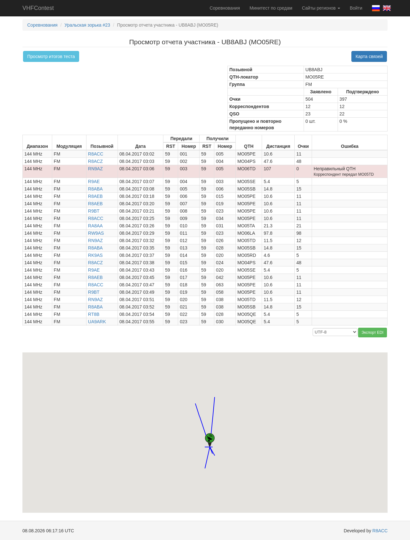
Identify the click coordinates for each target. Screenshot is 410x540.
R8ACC (95, 153)
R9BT (94, 211)
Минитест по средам (271, 8)
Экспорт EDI (372, 332)
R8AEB (95, 196)
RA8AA (95, 225)
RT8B (94, 314)
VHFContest (38, 8)
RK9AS (95, 255)
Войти (356, 8)
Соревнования (224, 8)
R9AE (94, 181)
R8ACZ (95, 161)
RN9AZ (95, 168)
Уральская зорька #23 (87, 25)
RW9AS (96, 233)
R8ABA (95, 188)
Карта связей (369, 56)
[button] (205, 462)
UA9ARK (97, 321)
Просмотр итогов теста (51, 56)
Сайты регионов (321, 8)
